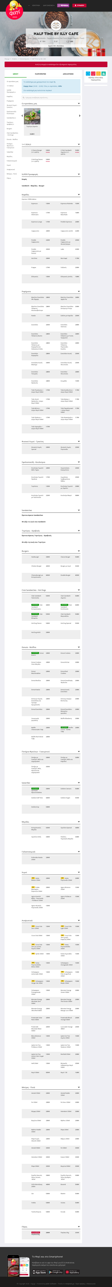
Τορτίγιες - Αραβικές (10, 123)
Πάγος (9, 178)
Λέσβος (14, 59)
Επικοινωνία (91, 1284)
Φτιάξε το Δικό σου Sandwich (34, 522)
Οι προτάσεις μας (12, 81)
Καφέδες (10, 96)
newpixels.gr (69, 1284)
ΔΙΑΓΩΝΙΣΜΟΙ (49, 5)
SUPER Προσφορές (11, 91)
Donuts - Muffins (12, 139)
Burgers (9, 129)
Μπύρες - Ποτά (12, 174)
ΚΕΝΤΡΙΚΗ (36, 5)
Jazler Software (51, 1284)
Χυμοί (9, 165)
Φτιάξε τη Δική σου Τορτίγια (33, 542)
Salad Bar (10, 152)
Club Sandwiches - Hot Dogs (12, 134)
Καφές (24, 179)
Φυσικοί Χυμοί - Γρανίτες (12, 106)
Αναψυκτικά (11, 169)
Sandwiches (11, 118)
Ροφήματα (10, 101)
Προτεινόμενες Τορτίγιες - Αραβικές (37, 535)
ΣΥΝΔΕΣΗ (79, 5)
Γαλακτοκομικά (12, 161)
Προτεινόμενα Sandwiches (32, 515)
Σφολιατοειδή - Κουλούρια (12, 112)
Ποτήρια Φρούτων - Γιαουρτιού (10, 146)
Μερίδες (9, 156)
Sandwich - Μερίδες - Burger (33, 186)
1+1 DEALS (10, 86)
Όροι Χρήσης (80, 1284)
